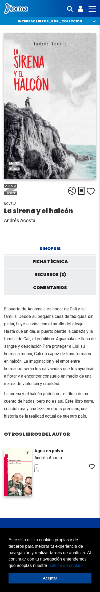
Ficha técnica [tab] (50, 261)
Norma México (16, 8)
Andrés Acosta (19, 220)
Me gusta (91, 191)
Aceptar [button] (50, 578)
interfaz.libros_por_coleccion (50, 21)
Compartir (72, 191)
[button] (86, 566)
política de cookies (65, 565)
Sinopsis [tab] (50, 249)
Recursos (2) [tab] (50, 274)
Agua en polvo (48, 450)
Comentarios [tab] (50, 288)
